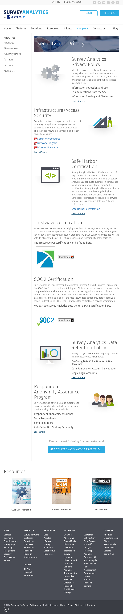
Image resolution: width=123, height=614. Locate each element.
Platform (21, 28)
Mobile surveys (31, 557)
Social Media (90, 563)
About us (108, 535)
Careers (107, 551)
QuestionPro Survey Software (24, 605)
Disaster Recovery (47, 147)
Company (82, 28)
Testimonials (110, 544)
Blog (115, 28)
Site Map (91, 605)
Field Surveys (90, 541)
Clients (68, 28)
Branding (8, 547)
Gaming (87, 586)
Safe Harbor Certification (85, 208)
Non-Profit (29, 575)
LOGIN (89, 13)
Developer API (90, 557)
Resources (53, 28)
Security (8, 65)
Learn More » (78, 101)
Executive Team (111, 538)
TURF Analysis (90, 560)
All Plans (28, 569)
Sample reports (11, 541)
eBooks (47, 541)
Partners (8, 59)
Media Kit (9, 70)
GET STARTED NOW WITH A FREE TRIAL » (76, 449)
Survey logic (9, 544)
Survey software (31, 535)
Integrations (9, 551)
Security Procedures (48, 138)
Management (11, 48)
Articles (47, 538)
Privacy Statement (76, 605)
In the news (109, 547)
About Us (9, 42)
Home (7, 28)
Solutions (36, 28)
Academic (28, 572)
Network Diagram (47, 143)
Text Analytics (70, 573)
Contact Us (99, 28)
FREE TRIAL (109, 13)
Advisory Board (12, 53)
